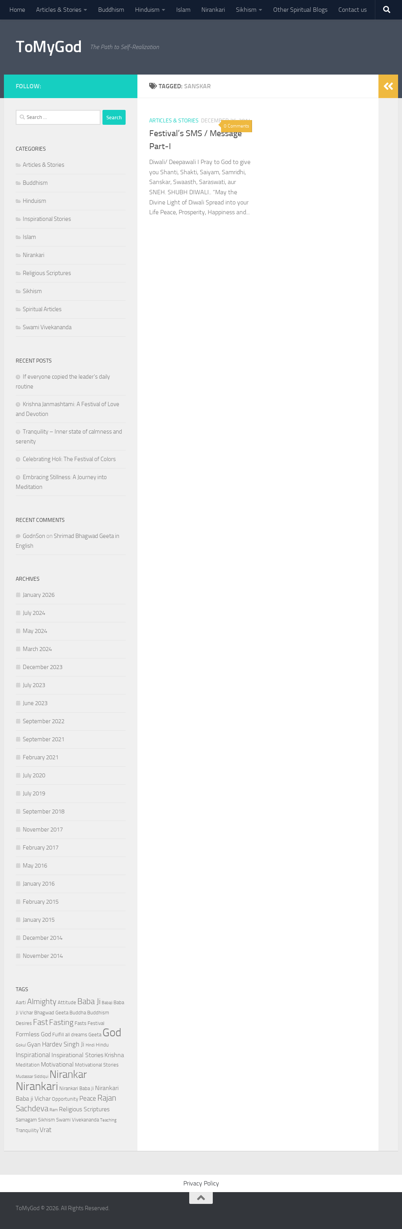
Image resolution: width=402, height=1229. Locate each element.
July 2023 (34, 685)
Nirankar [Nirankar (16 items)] (68, 1074)
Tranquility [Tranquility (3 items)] (27, 1130)
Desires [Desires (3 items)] (24, 1023)
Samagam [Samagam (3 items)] (26, 1120)
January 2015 (39, 919)
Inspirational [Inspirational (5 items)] (33, 1055)
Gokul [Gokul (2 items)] (21, 1045)
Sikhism (246, 9)
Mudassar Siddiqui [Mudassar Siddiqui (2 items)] (32, 1076)
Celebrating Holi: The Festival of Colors (69, 459)
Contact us (352, 9)
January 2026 (39, 594)
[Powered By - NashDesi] (122, 85)
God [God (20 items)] (111, 1032)
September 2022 (43, 721)
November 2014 (43, 955)
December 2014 (42, 937)
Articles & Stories (58, 9)
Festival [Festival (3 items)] (96, 1023)
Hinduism (147, 9)
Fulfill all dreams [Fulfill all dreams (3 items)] (69, 1035)
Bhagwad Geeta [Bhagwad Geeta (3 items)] (51, 1013)
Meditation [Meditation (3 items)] (28, 1065)
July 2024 (34, 612)
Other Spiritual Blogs (300, 9)
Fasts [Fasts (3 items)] (80, 1023)
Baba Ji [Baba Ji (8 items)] (88, 1001)
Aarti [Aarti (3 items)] (21, 1002)
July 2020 (34, 775)
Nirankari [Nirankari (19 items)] (37, 1086)
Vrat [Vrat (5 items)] (45, 1130)
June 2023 (35, 703)
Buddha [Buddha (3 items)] (77, 1013)
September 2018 (43, 811)
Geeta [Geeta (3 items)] (94, 1035)
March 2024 (37, 649)
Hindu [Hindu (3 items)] (102, 1045)
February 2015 (40, 901)
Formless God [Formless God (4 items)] (33, 1034)
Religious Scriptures (47, 273)
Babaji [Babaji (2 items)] (107, 1002)
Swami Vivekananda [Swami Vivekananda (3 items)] (77, 1120)
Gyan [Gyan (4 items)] (34, 1044)
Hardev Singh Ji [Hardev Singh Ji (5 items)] (63, 1044)
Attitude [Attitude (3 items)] (67, 1002)
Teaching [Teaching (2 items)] (108, 1120)
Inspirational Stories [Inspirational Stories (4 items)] (77, 1055)
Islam (183, 9)
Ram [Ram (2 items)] (53, 1109)
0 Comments (236, 126)
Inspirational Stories (47, 218)
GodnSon (34, 536)
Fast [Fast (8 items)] (40, 1022)
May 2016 (35, 865)
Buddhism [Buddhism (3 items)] (98, 1013)
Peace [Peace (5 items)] (87, 1098)
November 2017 (43, 829)
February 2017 (40, 847)
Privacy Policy (201, 1183)
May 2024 (35, 631)
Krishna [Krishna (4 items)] (114, 1055)
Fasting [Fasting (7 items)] (61, 1022)
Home (17, 9)
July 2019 (34, 793)
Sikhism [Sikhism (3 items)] (46, 1120)
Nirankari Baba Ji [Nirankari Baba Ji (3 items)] (76, 1088)
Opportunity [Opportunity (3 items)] (65, 1099)
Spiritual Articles (42, 309)
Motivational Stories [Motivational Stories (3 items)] (97, 1065)
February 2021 (40, 757)
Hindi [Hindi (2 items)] (90, 1045)
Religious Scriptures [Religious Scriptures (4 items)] (84, 1109)
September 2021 (43, 739)
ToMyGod (49, 47)
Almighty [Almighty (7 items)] (42, 1001)
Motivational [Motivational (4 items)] (57, 1064)
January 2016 (39, 883)
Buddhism (111, 9)
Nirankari (213, 9)
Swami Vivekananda (47, 327)
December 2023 (42, 667)
